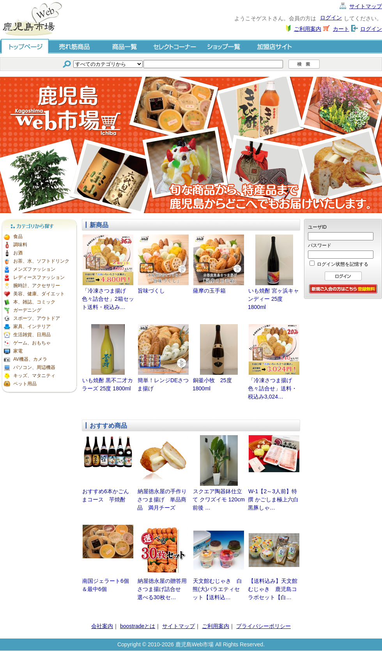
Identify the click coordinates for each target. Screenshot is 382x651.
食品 (18, 236)
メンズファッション (34, 269)
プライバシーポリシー (263, 626)
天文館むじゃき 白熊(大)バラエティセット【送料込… (217, 589)
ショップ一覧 (224, 46)
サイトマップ (365, 6)
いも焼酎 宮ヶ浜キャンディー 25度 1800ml (273, 299)
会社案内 (102, 626)
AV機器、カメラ (30, 359)
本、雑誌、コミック (34, 302)
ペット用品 (25, 383)
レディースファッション (39, 277)
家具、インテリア (32, 326)
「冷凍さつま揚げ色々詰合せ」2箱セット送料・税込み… (108, 299)
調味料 (20, 244)
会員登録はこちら (343, 288)
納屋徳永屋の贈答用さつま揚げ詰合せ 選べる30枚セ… (162, 589)
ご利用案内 (307, 29)
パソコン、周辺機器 (34, 367)
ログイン (331, 17)
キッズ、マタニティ (34, 375)
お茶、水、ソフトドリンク (41, 261)
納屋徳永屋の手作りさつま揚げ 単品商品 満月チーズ (162, 499)
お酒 (18, 253)
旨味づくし (151, 291)
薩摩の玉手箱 (209, 291)
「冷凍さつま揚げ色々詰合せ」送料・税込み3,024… (272, 388)
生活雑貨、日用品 (32, 334)
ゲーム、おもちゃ (32, 343)
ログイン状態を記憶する (342, 264)
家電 (18, 351)
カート (341, 29)
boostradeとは (137, 626)
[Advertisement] (343, 342)
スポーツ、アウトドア (36, 318)
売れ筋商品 (75, 46)
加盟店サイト (274, 46)
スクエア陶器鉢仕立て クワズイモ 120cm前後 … (219, 499)
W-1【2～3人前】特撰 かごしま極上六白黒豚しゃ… (273, 499)
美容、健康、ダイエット (39, 293)
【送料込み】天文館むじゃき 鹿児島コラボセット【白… (272, 589)
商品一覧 (125, 46)
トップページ (25, 46)
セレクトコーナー (175, 46)
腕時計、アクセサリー (36, 285)
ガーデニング (27, 310)
